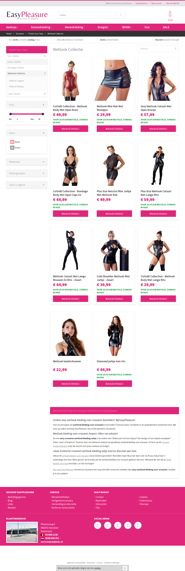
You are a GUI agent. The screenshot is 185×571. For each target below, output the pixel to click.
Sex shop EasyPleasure (63, 469)
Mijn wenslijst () (172, 3)
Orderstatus (146, 500)
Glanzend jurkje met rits (111, 361)
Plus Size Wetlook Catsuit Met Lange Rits (156, 193)
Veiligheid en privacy (62, 500)
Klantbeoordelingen (112, 562)
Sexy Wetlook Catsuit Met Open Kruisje (156, 108)
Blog (10, 500)
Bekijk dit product (70, 128)
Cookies (144, 497)
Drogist (103, 27)
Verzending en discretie (64, 504)
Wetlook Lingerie (16, 80)
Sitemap (144, 504)
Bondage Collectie (16, 67)
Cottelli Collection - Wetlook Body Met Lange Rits (158, 278)
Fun (147, 27)
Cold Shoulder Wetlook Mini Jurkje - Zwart (113, 278)
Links (10, 504)
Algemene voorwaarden (76, 562)
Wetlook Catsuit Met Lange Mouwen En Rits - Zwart (69, 278)
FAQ (98, 507)
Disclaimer (91, 562)
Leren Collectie (14, 61)
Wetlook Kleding (16, 86)
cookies (97, 568)
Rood (17, 142)
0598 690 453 (50, 538)
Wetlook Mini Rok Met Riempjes (110, 108)
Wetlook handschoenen (67, 361)
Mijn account (156, 3)
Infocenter (101, 504)
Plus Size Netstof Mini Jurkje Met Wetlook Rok (114, 193)
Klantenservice (141, 3)
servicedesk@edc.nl (52, 541)
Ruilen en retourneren (63, 507)
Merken (12, 507)
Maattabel (101, 500)
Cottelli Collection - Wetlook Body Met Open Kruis (70, 108)
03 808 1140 (49, 534)
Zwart (17, 147)
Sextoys (12, 27)
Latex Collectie (14, 93)
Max (32, 119)
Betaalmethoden (60, 497)
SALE (166, 27)
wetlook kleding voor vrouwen (75, 455)
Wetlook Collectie (16, 73)
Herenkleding (74, 27)
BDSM (126, 27)
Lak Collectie (13, 56)
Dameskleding (41, 27)
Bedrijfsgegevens (17, 497)
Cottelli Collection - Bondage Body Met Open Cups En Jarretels (70, 193)
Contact (100, 497)
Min (10, 119)
